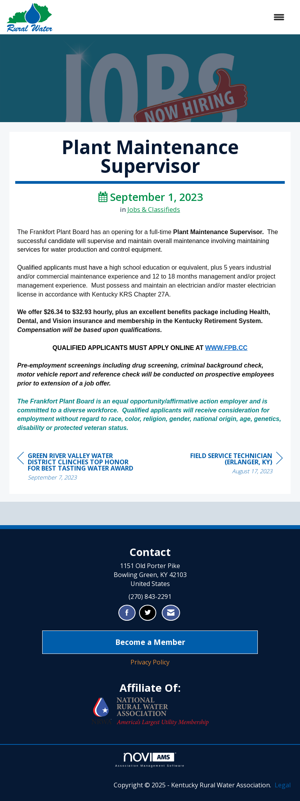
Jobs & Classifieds (153, 209)
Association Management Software (150, 760)
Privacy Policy (150, 662)
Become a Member (150, 642)
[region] (224, 464)
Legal (283, 785)
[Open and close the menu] (172, 17)
